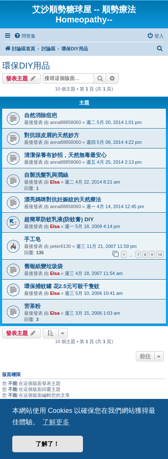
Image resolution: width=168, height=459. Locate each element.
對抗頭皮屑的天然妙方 (51, 135)
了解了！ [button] (47, 443)
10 (160, 254)
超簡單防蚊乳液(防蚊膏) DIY (59, 219)
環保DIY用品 (26, 65)
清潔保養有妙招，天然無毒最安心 (65, 155)
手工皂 (32, 239)
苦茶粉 (32, 306)
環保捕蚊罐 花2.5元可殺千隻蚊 (61, 286)
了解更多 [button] (55, 422)
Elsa (55, 181)
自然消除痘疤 (40, 115)
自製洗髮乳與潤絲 (46, 175)
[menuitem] (25, 36)
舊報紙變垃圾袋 (43, 266)
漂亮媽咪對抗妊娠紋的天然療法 (62, 199)
